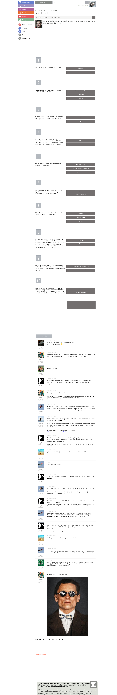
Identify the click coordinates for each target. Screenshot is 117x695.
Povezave (24, 28)
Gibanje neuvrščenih (83, 292)
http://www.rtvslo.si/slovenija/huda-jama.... (61, 432)
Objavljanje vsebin (26, 35)
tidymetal (43, 457)
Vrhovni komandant (83, 194)
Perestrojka (83, 240)
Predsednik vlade (83, 217)
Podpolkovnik (83, 191)
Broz (83, 143)
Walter (83, 140)
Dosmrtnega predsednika (83, 270)
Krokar (43, 347)
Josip (83, 121)
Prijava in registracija (85, 5)
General (83, 221)
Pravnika (83, 98)
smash (43, 373)
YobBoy (43, 411)
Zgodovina (57, 10)
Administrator (43, 361)
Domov (39, 10)
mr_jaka (43, 385)
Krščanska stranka (83, 164)
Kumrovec (83, 68)
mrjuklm (43, 567)
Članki (23, 31)
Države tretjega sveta (83, 289)
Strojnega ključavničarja (83, 91)
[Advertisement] (67, 42)
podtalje (43, 423)
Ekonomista (83, 94)
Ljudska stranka (83, 172)
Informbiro (83, 244)
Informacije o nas (26, 38)
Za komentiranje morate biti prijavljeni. (67, 647)
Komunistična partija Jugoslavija (83, 168)
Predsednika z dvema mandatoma (83, 266)
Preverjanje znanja (48, 10)
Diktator (83, 213)
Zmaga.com (45, 2)
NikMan (43, 17)
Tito (83, 117)
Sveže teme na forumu (27, 24)
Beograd (83, 72)
